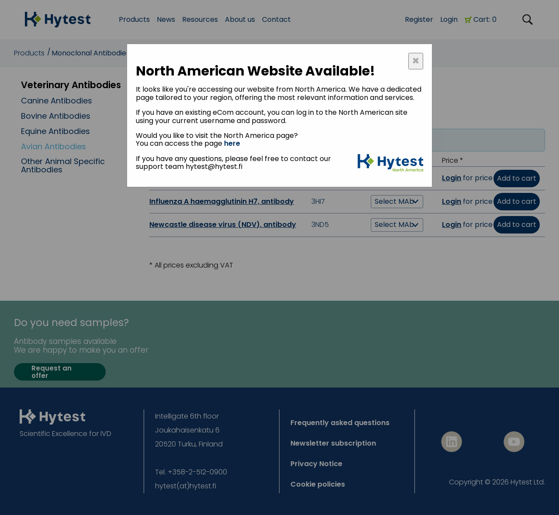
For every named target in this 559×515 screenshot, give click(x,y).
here (232, 143)
